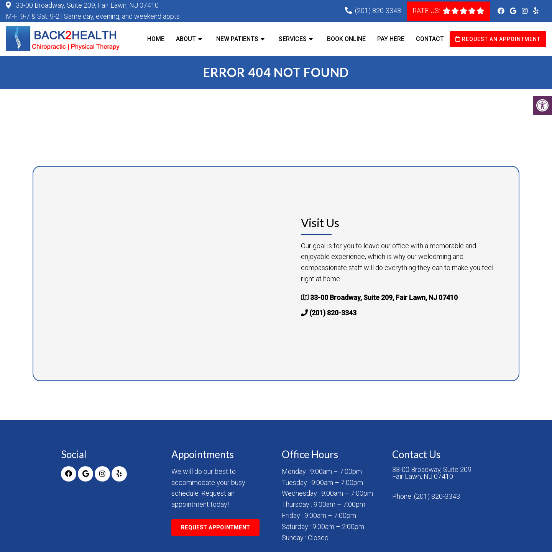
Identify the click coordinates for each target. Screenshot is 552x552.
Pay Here (390, 39)
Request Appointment (215, 527)
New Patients (237, 39)
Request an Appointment (497, 39)
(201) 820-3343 (378, 11)
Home (155, 39)
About (186, 39)
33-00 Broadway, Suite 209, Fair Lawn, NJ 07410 (86, 5)
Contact (430, 39)
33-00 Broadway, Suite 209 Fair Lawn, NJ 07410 (432, 473)
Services (293, 39)
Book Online (346, 39)
